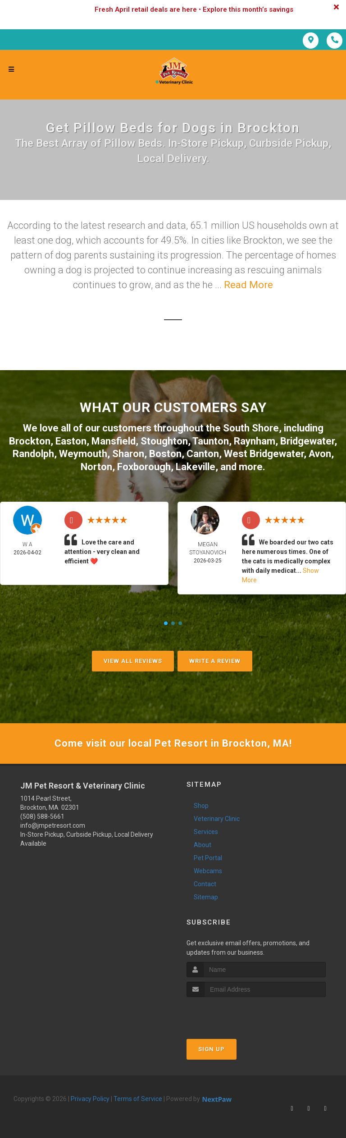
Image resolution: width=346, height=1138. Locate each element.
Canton (203, 453)
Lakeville (195, 466)
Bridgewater (307, 441)
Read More (248, 284)
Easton (70, 441)
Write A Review (215, 660)
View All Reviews (133, 660)
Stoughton (164, 441)
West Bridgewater (264, 453)
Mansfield (113, 441)
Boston (165, 453)
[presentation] (234, 1014)
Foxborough (144, 466)
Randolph (33, 453)
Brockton (29, 441)
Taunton (210, 441)
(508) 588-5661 (42, 816)
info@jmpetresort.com (52, 825)
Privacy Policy (90, 1098)
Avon (320, 453)
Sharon (128, 453)
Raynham (254, 441)
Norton (96, 466)
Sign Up (211, 1049)
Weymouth (83, 453)
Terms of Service (138, 1098)
